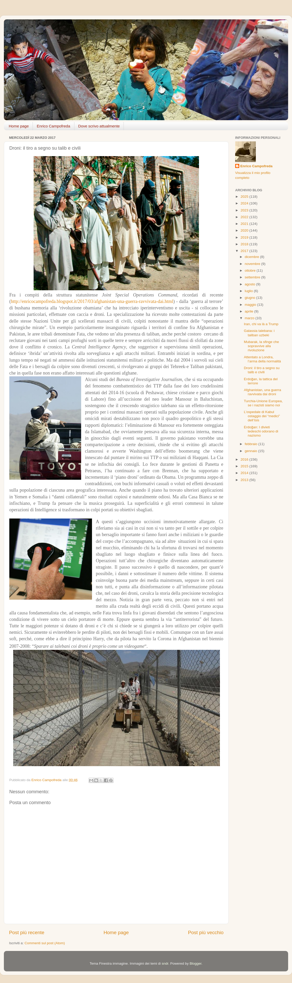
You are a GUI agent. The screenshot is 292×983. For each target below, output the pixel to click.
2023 (245, 210)
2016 (245, 459)
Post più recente (26, 932)
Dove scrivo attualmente (99, 126)
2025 (245, 197)
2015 (245, 466)
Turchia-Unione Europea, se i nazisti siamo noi (263, 403)
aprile (249, 311)
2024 (245, 203)
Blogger (196, 963)
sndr (165, 963)
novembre (253, 264)
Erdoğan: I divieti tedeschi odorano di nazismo (261, 431)
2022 (245, 217)
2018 (245, 244)
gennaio (251, 451)
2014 (245, 473)
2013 (245, 480)
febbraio (251, 444)
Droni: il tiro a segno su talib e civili (262, 370)
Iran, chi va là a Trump (261, 324)
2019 (245, 237)
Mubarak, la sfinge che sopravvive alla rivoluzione (261, 346)
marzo (250, 318)
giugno (250, 298)
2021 (245, 224)
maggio (251, 305)
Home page (19, 126)
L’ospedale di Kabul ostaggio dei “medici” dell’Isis (262, 416)
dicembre (252, 257)
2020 (245, 230)
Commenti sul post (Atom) (45, 943)
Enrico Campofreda (53, 126)
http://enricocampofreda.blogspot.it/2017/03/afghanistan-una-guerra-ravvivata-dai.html (92, 301)
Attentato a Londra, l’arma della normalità (262, 359)
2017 (245, 251)
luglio (249, 291)
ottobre (251, 270)
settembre (253, 277)
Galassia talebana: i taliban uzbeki (259, 333)
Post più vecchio (206, 932)
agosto (250, 284)
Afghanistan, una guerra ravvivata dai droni (262, 392)
